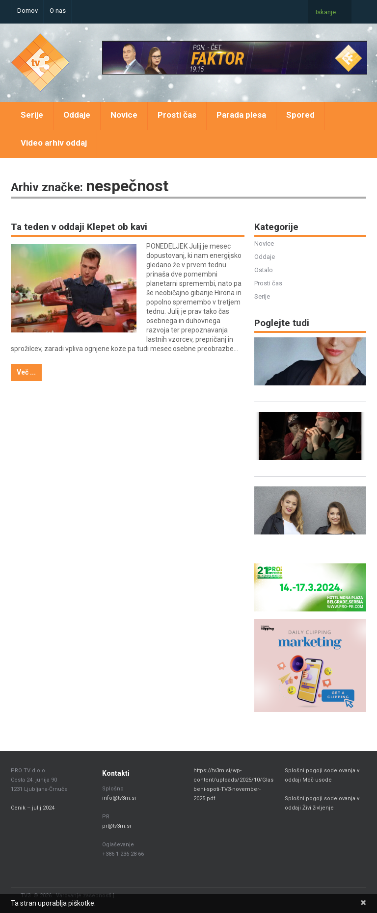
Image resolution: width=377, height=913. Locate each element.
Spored (300, 115)
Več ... (26, 372)
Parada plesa (241, 115)
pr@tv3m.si (116, 826)
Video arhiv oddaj (54, 143)
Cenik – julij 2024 (32, 808)
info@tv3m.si (119, 798)
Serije (32, 115)
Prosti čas (177, 115)
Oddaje (76, 115)
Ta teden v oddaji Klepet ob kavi (79, 226)
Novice (123, 115)
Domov (27, 10)
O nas (58, 10)
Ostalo (263, 270)
